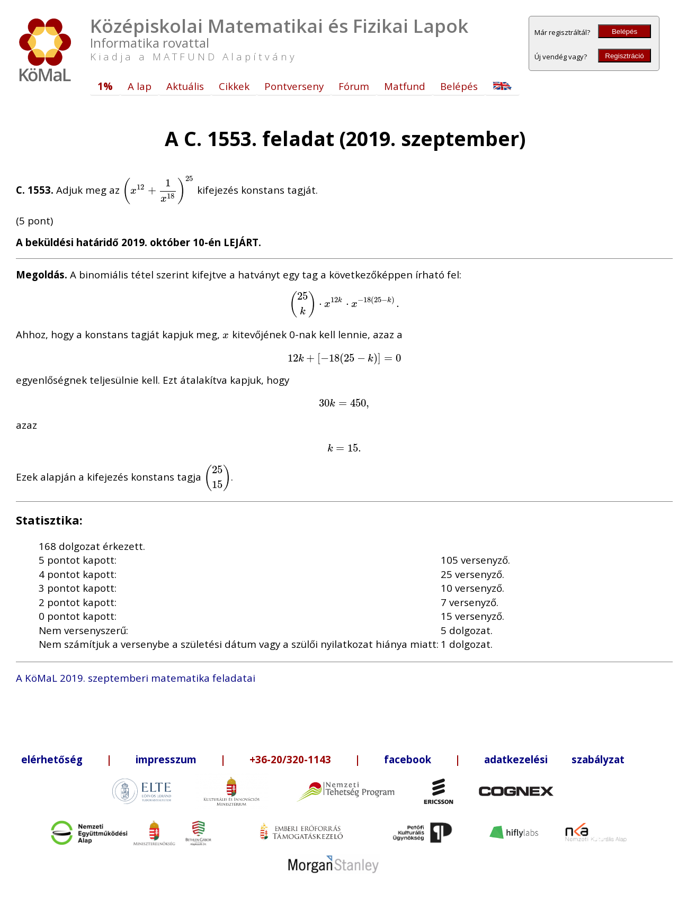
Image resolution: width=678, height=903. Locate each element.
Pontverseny (294, 86)
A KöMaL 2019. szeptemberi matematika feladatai (135, 677)
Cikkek (234, 86)
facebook (407, 759)
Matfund (404, 86)
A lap (139, 86)
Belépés (624, 31)
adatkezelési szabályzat (554, 759)
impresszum (166, 759)
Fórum (353, 86)
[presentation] (158, 189)
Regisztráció (624, 56)
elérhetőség (52, 759)
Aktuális (185, 86)
